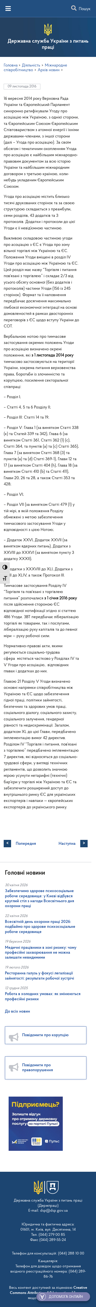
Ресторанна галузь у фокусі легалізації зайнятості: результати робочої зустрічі (39, 975)
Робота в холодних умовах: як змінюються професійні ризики (42, 996)
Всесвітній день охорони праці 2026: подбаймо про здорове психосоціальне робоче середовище (40, 927)
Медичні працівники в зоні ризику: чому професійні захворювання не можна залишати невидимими (40, 953)
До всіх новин (17, 1011)
